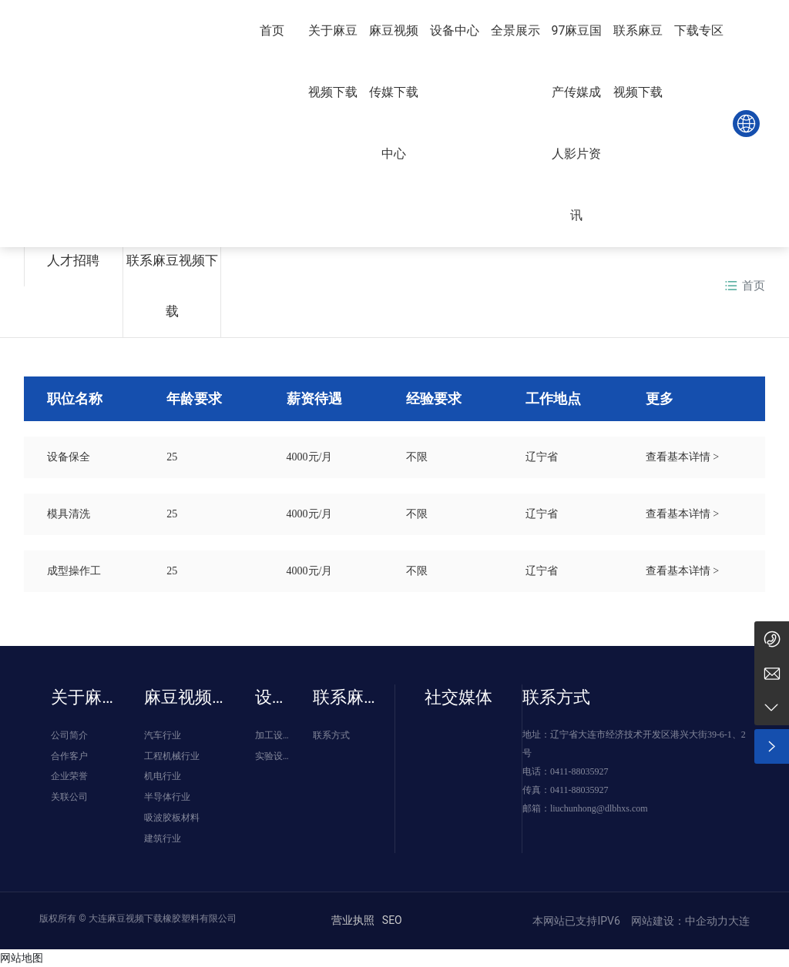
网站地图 (21, 958)
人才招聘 (73, 260)
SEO (392, 920)
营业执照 (352, 920)
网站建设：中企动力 (677, 921)
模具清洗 (68, 514)
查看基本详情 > (682, 457)
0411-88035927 (579, 771)
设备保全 (68, 457)
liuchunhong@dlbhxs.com (599, 808)
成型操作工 (74, 571)
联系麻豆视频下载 (172, 286)
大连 (739, 921)
